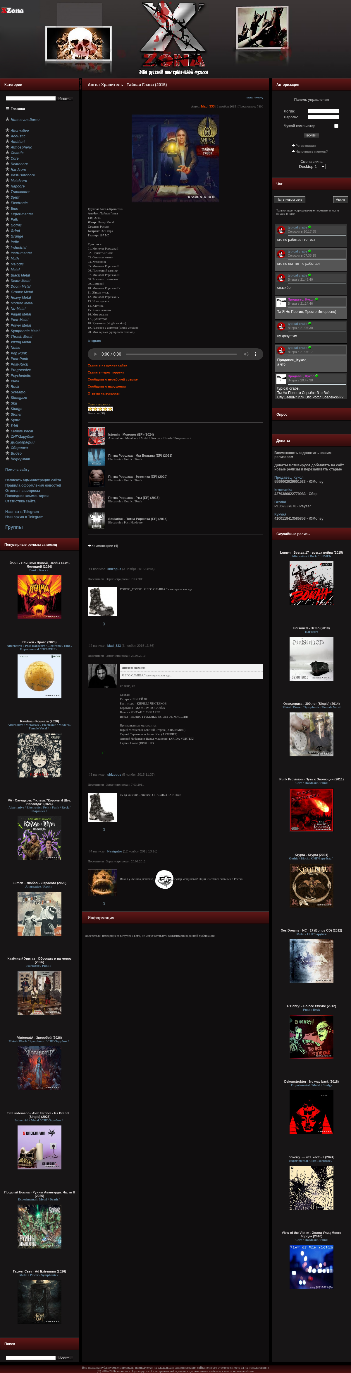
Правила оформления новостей (33, 485)
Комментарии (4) (103, 546)
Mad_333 (207, 106)
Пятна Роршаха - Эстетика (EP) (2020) (137, 476)
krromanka (283, 490)
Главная (18, 109)
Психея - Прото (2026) (40, 642)
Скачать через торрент (106, 372)
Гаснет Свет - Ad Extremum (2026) (39, 1271)
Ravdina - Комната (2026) (39, 721)
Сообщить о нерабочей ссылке (113, 379)
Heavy (259, 97)
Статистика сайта (20, 501)
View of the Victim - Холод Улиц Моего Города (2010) (311, 1234)
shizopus (114, 569)
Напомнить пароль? (312, 151)
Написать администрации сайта (33, 480)
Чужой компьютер (300, 126)
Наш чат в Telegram (22, 512)
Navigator (114, 851)
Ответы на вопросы (22, 491)
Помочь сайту (17, 470)
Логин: (289, 111)
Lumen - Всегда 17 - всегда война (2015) (311, 552)
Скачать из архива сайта (107, 365)
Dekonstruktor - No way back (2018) (311, 1081)
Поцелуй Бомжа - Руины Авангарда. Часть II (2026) (39, 1194)
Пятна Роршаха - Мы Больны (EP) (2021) (140, 455)
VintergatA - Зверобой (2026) (39, 1037)
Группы (14, 527)
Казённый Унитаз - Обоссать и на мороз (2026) (40, 960)
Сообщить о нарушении (107, 386)
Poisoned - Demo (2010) (311, 628)
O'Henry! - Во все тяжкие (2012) (311, 1006)
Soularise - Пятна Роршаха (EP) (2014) (138, 519)
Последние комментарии (27, 496)
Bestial (280, 502)
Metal (250, 97)
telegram (94, 340)
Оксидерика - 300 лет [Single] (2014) (311, 703)
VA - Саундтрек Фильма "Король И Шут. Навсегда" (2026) (39, 802)
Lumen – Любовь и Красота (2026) (39, 883)
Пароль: (291, 117)
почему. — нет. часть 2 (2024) (312, 1157)
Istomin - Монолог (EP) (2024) (131, 434)
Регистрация (306, 145)
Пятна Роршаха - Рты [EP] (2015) (133, 497)
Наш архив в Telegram (24, 517)
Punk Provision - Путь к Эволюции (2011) (311, 779)
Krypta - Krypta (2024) (311, 855)
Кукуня (280, 514)
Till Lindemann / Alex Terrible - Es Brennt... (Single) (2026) (39, 1114)
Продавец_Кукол (289, 477)
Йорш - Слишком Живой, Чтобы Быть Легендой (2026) (39, 564)
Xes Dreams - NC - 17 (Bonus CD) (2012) (311, 930)
